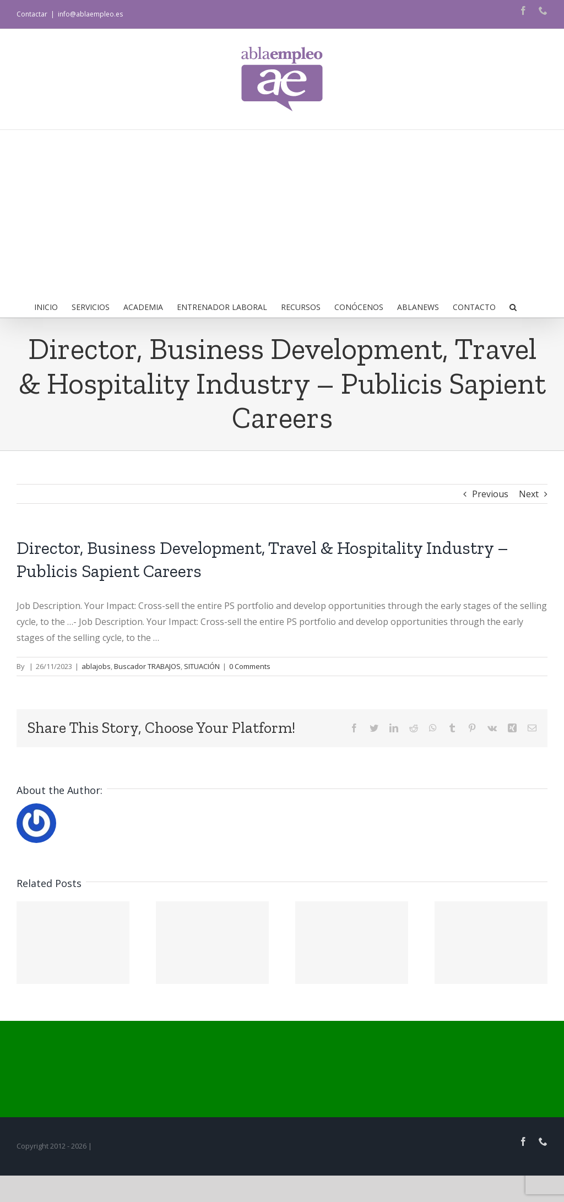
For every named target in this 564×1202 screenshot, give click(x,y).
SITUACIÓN (202, 666)
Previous (490, 494)
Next (529, 494)
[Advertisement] (282, 212)
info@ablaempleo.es (90, 14)
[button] (513, 306)
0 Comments (249, 666)
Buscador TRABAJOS (147, 666)
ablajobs (96, 666)
